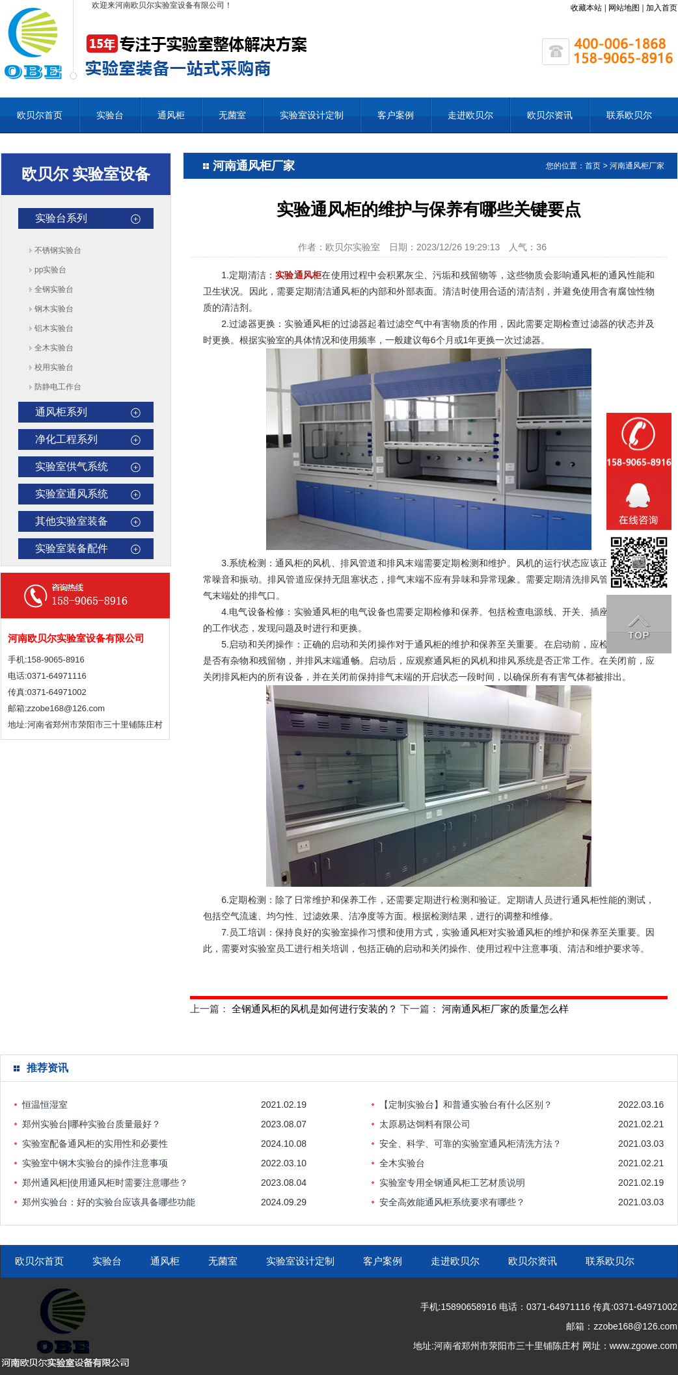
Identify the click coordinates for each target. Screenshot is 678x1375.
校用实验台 (54, 367)
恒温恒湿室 (45, 1104)
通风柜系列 (61, 411)
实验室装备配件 (71, 548)
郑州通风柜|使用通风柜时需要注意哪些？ (105, 1182)
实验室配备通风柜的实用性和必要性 (95, 1143)
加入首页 (661, 7)
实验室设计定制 (312, 115)
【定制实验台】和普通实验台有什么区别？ (465, 1104)
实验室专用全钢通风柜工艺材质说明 (452, 1182)
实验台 (110, 115)
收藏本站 (586, 7)
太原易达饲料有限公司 (424, 1124)
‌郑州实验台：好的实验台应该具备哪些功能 (108, 1202)
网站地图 (624, 7)
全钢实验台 (54, 289)
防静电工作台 (57, 386)
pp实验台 (50, 269)
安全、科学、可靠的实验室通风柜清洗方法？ (470, 1143)
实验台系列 (61, 218)
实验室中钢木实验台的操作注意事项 (95, 1163)
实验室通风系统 (71, 493)
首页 (593, 165)
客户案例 (395, 115)
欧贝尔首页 (39, 115)
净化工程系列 (66, 439)
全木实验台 (54, 347)
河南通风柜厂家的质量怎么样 (505, 1008)
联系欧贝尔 (629, 115)
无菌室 (232, 115)
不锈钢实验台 (57, 250)
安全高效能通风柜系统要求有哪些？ (452, 1202)
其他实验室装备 (71, 521)
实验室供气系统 (71, 466)
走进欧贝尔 (470, 115)
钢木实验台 (54, 308)
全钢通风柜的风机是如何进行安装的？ (315, 1008)
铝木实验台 (54, 328)
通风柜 (171, 115)
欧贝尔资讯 (550, 115)
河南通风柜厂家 (637, 165)
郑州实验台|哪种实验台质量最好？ (91, 1124)
